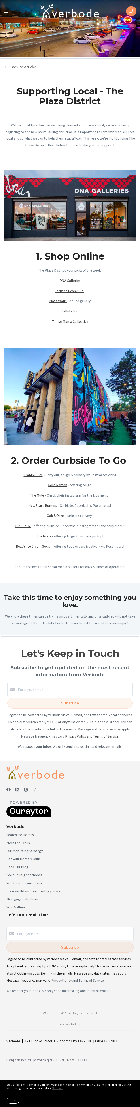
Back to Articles (23, 66)
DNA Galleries (70, 280)
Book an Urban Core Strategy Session (34, 891)
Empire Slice (33, 475)
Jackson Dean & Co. (69, 291)
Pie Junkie (23, 526)
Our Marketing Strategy (24, 851)
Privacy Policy (70, 1024)
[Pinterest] (26, 789)
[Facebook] (8, 789)
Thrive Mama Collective (70, 321)
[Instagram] (34, 789)
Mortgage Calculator (22, 899)
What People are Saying (24, 883)
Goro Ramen (57, 485)
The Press (43, 536)
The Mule (37, 495)
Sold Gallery (15, 907)
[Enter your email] (74, 689)
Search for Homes (20, 834)
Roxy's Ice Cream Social (33, 546)
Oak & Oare (55, 515)
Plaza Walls (58, 301)
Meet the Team (18, 843)
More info (57, 1088)
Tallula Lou (70, 311)
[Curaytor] (28, 815)
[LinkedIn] (17, 789)
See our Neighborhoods (24, 875)
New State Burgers (42, 505)
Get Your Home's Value (23, 859)
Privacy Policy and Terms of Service (91, 736)
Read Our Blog (17, 867)
